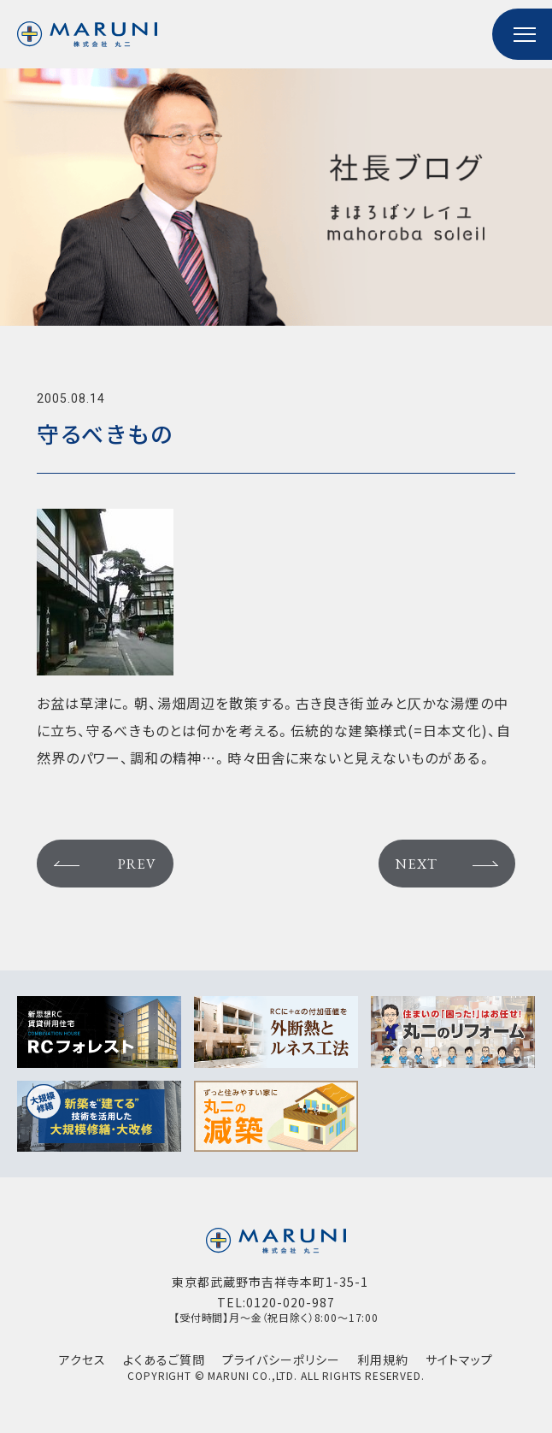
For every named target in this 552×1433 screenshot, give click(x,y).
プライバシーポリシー (281, 1360)
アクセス (82, 1360)
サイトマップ (459, 1360)
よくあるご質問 (164, 1360)
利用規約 (382, 1360)
